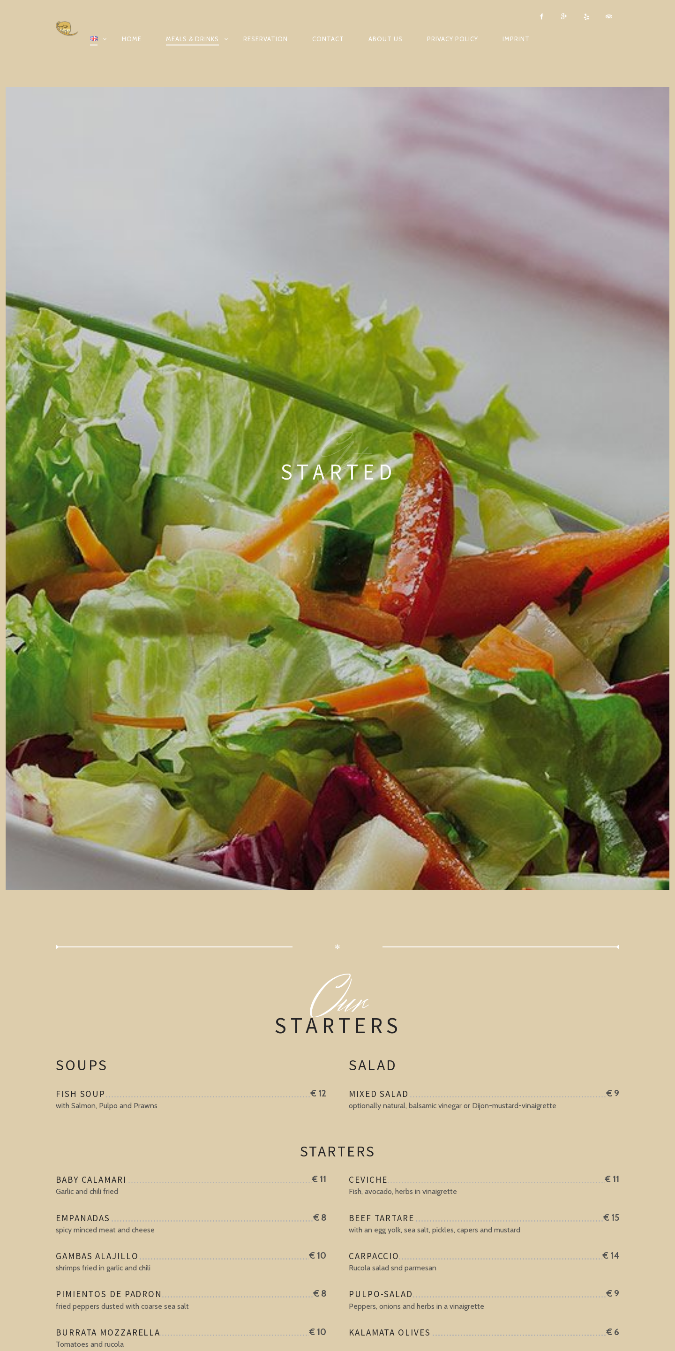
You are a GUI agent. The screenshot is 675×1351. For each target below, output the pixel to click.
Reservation (265, 39)
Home (132, 39)
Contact (328, 39)
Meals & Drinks (192, 39)
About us (385, 39)
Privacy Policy (452, 39)
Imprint (516, 39)
